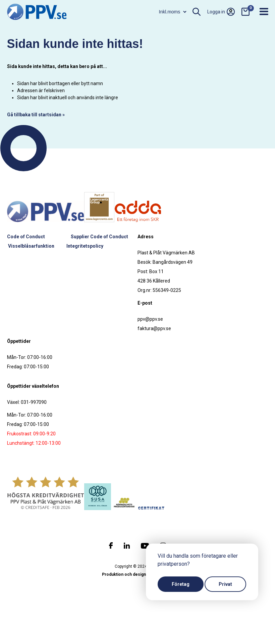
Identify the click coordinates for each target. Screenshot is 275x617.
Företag (180, 584)
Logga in (221, 12)
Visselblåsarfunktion (31, 246)
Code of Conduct (26, 236)
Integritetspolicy (84, 246)
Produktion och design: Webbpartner (137, 574)
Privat (225, 584)
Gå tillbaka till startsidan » (36, 114)
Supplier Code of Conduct (99, 236)
